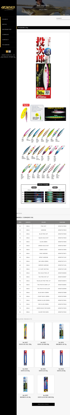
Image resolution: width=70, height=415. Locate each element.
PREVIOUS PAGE (43, 404)
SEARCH (5, 19)
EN (7, 51)
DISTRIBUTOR (6, 29)
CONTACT (5, 39)
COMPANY (5, 34)
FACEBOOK (6, 44)
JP (9, 51)
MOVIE (4, 24)
